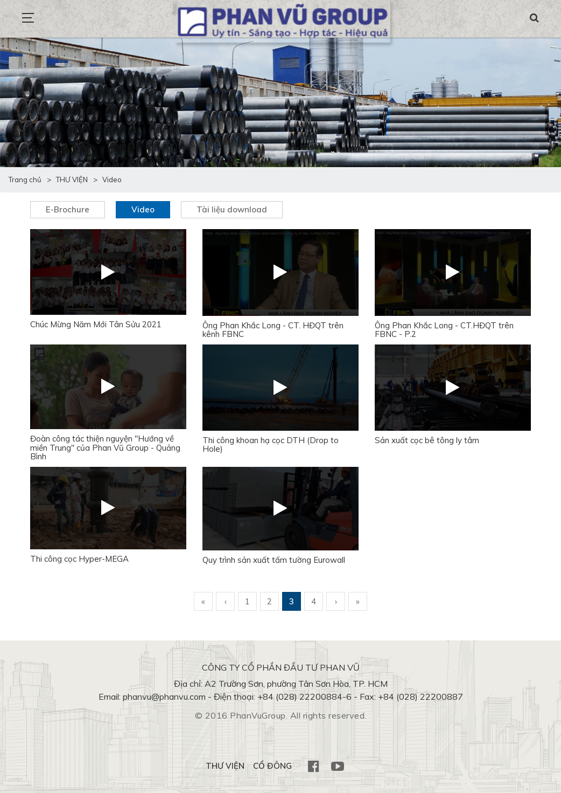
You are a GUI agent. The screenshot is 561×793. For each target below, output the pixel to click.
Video (143, 209)
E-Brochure (67, 209)
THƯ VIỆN (225, 766)
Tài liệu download (232, 209)
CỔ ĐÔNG (272, 766)
